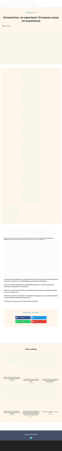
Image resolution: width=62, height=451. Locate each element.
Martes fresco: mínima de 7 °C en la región (50, 412)
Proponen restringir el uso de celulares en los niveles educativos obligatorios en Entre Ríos (11, 378)
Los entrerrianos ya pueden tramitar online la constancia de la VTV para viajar (31, 380)
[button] (42, 3)
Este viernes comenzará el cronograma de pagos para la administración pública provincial (50, 380)
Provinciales (29, 12)
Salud (34, 12)
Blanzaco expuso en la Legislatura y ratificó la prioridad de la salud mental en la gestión (12, 412)
